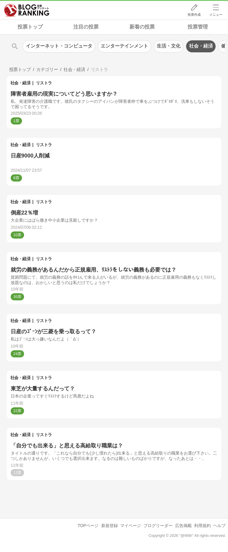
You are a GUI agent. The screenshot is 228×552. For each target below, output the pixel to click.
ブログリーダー (157, 525)
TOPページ (88, 525)
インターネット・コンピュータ (59, 45)
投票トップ (30, 27)
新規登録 (109, 525)
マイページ (130, 525)
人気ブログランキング (26, 10)
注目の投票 (86, 27)
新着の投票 (142, 27)
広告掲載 (183, 525)
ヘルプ (219, 525)
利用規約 (202, 525)
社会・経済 (20, 83)
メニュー (215, 14)
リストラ (44, 83)
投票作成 (194, 14)
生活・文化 (168, 45)
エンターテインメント (124, 45)
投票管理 (198, 27)
